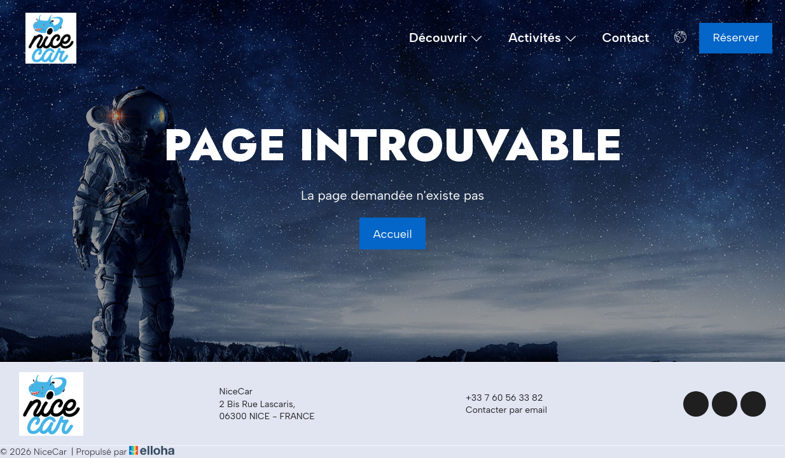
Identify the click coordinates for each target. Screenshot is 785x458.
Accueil (392, 234)
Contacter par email (499, 410)
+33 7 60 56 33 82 (497, 398)
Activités (542, 38)
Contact (626, 38)
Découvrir (446, 38)
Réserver (735, 38)
